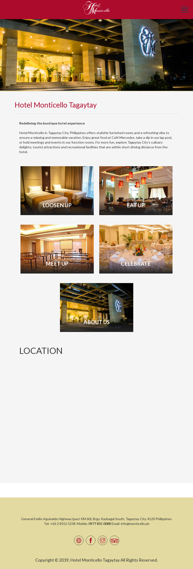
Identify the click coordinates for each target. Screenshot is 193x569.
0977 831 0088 (100, 524)
